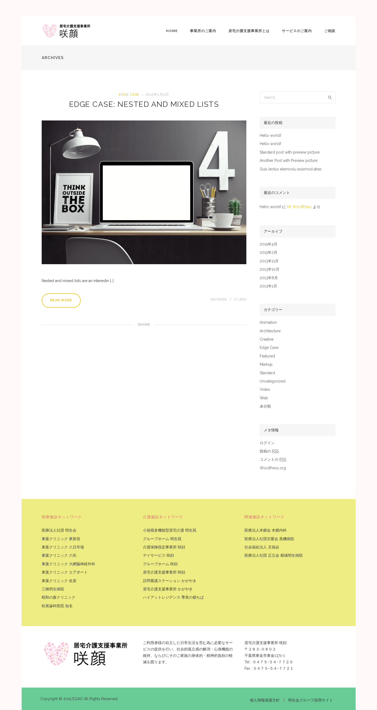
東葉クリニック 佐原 (59, 581)
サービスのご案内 (297, 31)
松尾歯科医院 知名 (57, 606)
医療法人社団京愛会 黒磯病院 (269, 539)
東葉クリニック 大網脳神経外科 (68, 564)
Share (144, 324)
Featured (267, 356)
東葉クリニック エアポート (65, 572)
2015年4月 (268, 244)
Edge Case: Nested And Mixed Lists (144, 104)
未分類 (265, 406)
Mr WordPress (299, 207)
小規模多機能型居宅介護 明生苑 (169, 530)
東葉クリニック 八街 (59, 555)
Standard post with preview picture (290, 152)
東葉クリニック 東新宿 (61, 539)
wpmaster (219, 299)
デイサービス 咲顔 (158, 555)
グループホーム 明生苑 (162, 539)
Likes (240, 299)
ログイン (267, 443)
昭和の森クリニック (58, 597)
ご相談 (329, 31)
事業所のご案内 (203, 31)
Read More (61, 300)
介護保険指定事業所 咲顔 (164, 547)
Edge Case (129, 94)
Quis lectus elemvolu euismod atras (291, 169)
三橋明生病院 (53, 589)
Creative (267, 339)
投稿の (269, 451)
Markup (266, 364)
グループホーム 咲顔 (160, 564)
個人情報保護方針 (265, 700)
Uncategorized (272, 381)
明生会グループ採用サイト (310, 700)
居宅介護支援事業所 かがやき (168, 589)
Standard (267, 373)
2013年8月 (269, 278)
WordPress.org (273, 468)
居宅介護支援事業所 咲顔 (164, 572)
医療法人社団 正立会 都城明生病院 (273, 555)
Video (265, 390)
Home (172, 31)
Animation (268, 323)
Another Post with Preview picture (288, 161)
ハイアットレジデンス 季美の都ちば (173, 597)
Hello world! (270, 136)
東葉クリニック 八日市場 (63, 547)
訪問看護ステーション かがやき (169, 581)
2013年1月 (268, 286)
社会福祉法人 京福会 (261, 547)
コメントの (273, 460)
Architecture (270, 331)
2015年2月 (268, 253)
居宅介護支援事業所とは (249, 31)
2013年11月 (269, 261)
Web (264, 398)
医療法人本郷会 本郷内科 (265, 530)
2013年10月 (269, 269)
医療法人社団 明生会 (59, 530)
